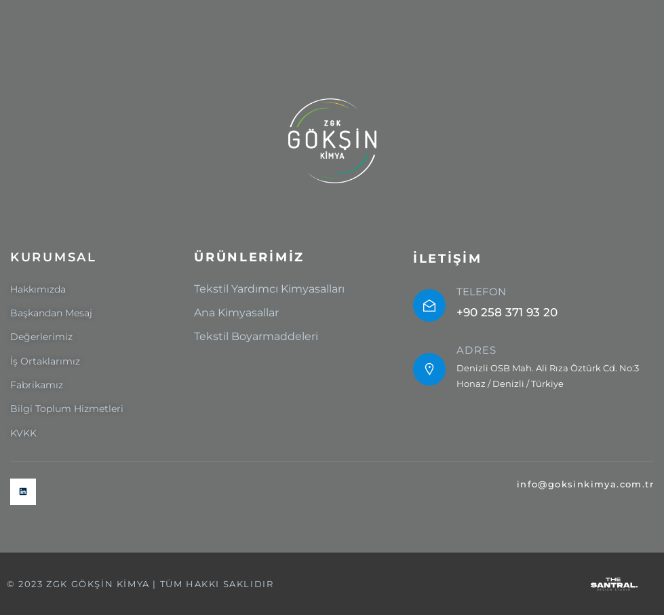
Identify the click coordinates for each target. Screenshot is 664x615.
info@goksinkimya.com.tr (585, 484)
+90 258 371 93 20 (507, 312)
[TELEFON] (429, 305)
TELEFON (481, 291)
